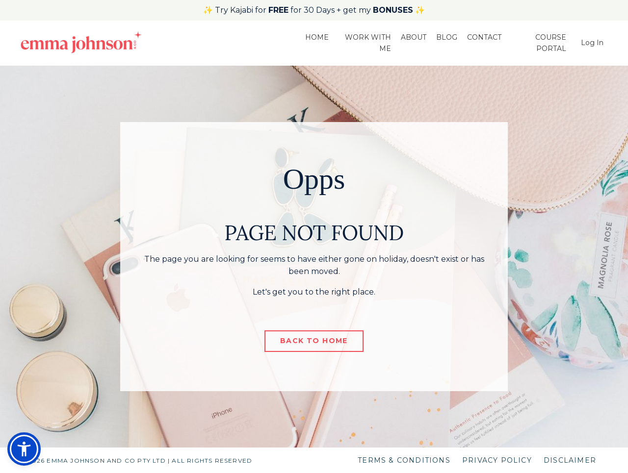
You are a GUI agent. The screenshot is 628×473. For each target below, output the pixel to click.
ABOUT (413, 37)
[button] (24, 449)
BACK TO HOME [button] (314, 340)
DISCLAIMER (570, 460)
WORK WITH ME (368, 42)
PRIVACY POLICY (497, 460)
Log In (592, 42)
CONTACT (484, 37)
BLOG (446, 37)
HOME (317, 37)
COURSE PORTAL (550, 42)
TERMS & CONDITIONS (404, 460)
